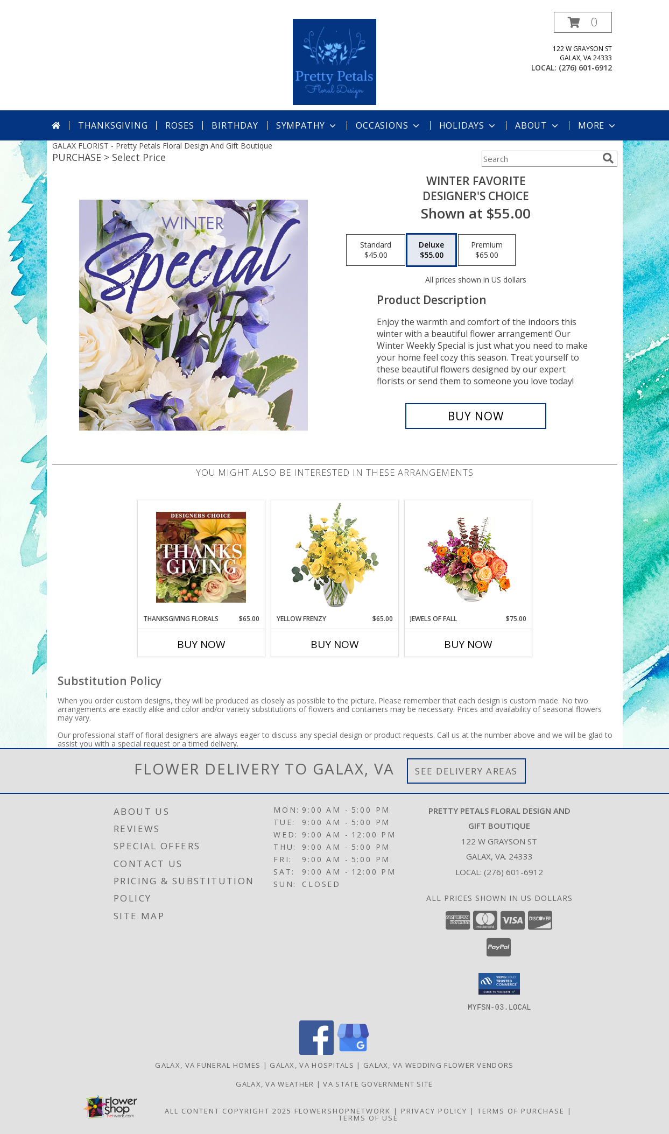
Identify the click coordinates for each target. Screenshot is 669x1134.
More (597, 125)
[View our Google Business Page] (353, 1051)
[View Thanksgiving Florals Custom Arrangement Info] (201, 557)
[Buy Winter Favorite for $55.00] (476, 416)
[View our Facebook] (316, 1051)
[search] (608, 158)
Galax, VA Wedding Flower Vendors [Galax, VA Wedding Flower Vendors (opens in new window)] (438, 1064)
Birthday (235, 125)
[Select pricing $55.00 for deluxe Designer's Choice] (431, 250)
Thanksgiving (113, 125)
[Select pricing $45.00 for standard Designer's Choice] (376, 250)
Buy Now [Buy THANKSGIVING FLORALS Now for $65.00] (201, 644)
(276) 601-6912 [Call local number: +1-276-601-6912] (585, 67)
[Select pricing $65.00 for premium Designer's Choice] (487, 250)
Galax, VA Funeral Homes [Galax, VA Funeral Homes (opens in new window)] (207, 1064)
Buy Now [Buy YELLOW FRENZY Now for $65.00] (335, 644)
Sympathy (307, 125)
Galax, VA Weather (275, 1083)
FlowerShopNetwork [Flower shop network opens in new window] (342, 1110)
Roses (179, 125)
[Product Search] (539, 158)
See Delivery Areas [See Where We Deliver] (466, 771)
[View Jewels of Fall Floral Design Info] (468, 557)
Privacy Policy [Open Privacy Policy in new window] (434, 1110)
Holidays (468, 125)
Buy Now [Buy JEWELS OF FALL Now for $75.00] (468, 644)
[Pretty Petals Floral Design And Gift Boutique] (334, 61)
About (537, 125)
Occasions (388, 125)
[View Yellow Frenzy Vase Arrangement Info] (334, 557)
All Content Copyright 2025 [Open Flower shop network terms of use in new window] (228, 1110)
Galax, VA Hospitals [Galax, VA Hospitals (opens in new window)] (312, 1064)
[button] (583, 22)
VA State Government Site (378, 1083)
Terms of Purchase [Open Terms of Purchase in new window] (521, 1110)
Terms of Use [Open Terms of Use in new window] (368, 1117)
